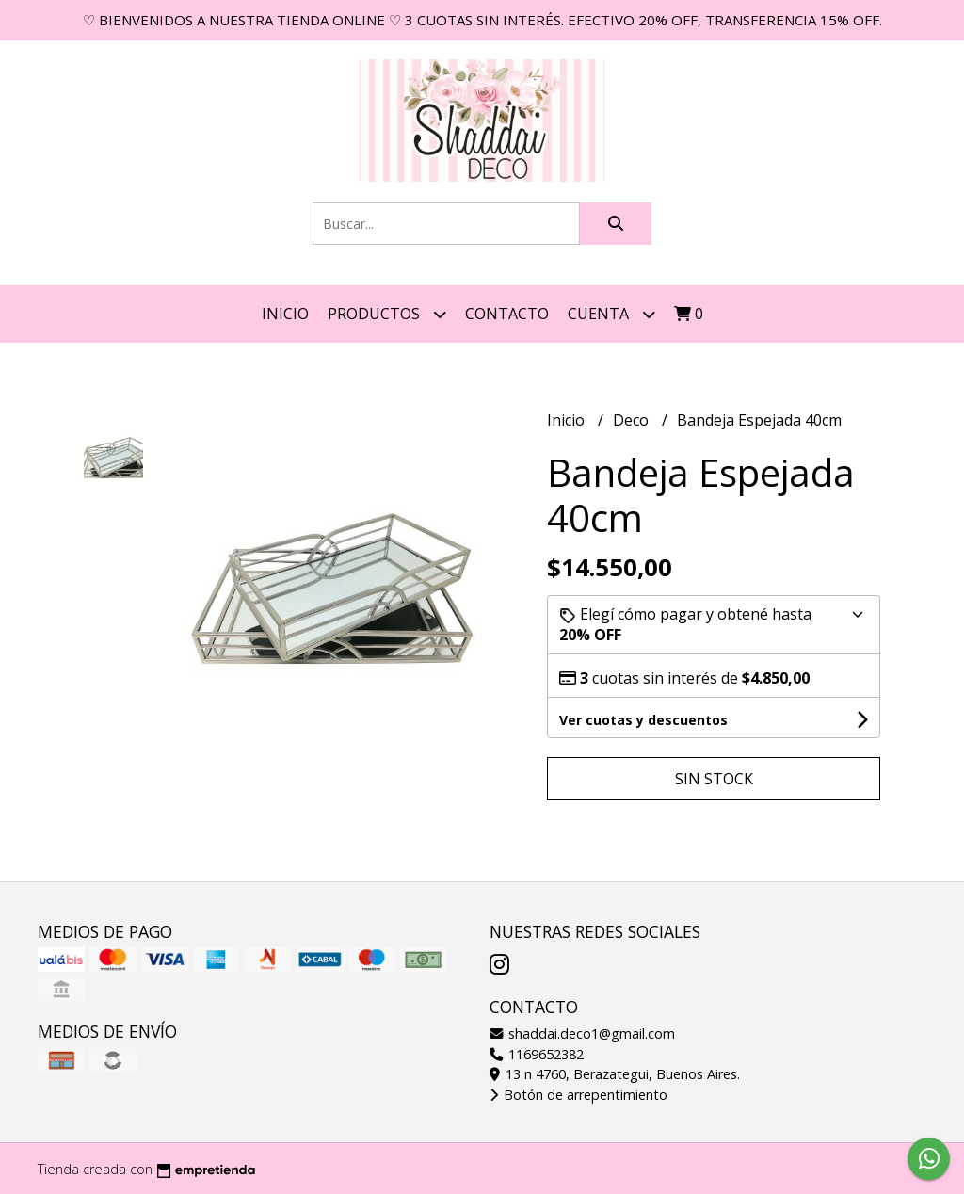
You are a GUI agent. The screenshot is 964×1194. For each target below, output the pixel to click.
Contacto (507, 313)
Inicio (285, 313)
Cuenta (611, 314)
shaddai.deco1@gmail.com (582, 1033)
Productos (387, 314)
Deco (632, 420)
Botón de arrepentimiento (578, 1095)
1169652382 (537, 1054)
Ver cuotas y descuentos (643, 720)
